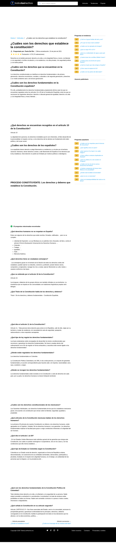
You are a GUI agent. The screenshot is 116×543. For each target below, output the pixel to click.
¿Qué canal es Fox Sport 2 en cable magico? (90, 151)
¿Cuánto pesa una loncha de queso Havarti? (90, 61)
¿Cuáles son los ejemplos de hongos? (91, 46)
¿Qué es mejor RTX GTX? (87, 49)
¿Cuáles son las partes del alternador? (91, 72)
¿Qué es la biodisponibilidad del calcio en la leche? (92, 180)
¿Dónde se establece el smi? (20, 523)
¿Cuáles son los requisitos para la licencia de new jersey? (92, 144)
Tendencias (94, 3)
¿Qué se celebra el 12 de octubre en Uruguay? (90, 160)
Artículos (85, 3)
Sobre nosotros (76, 530)
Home (13, 38)
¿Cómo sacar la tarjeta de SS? (89, 68)
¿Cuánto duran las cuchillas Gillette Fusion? (92, 57)
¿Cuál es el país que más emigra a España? (92, 65)
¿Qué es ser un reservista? (88, 176)
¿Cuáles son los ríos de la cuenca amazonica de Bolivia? (89, 164)
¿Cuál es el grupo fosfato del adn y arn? (91, 39)
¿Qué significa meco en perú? (88, 147)
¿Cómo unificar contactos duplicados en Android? (91, 156)
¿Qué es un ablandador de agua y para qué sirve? (92, 53)
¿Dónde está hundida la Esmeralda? (90, 172)
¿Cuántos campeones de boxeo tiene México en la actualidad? (90, 169)
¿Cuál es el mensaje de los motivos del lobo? (56, 523)
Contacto (87, 530)
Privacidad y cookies (98, 530)
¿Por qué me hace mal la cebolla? (90, 43)
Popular (103, 3)
